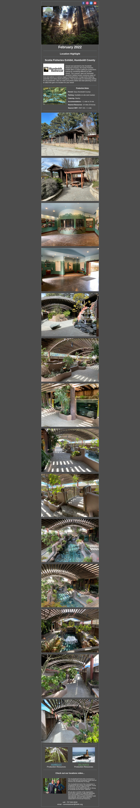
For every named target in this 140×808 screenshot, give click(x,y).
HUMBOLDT (56, 764)
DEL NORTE (83, 764)
